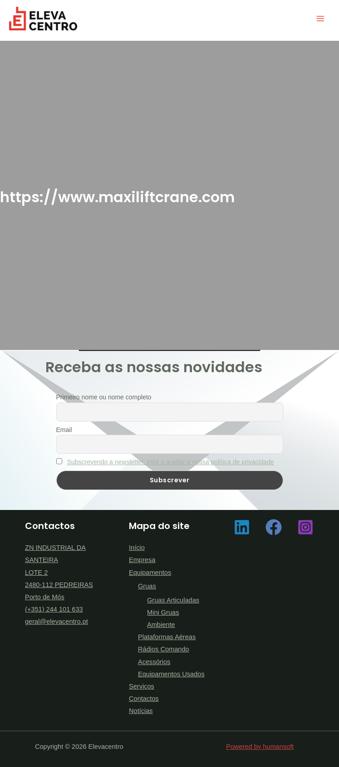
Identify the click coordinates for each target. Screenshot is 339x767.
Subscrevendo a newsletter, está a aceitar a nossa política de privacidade (170, 462)
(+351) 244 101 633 (54, 609)
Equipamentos (150, 572)
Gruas (147, 586)
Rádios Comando (163, 649)
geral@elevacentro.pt (56, 621)
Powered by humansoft (260, 746)
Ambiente (161, 624)
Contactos (144, 698)
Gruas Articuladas (173, 600)
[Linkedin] (242, 527)
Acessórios (154, 661)
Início (137, 547)
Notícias (141, 710)
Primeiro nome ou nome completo (104, 397)
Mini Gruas (163, 612)
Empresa (142, 559)
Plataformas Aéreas (167, 637)
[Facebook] (273, 527)
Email (64, 429)
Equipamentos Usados (171, 674)
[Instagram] (305, 527)
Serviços (141, 686)
